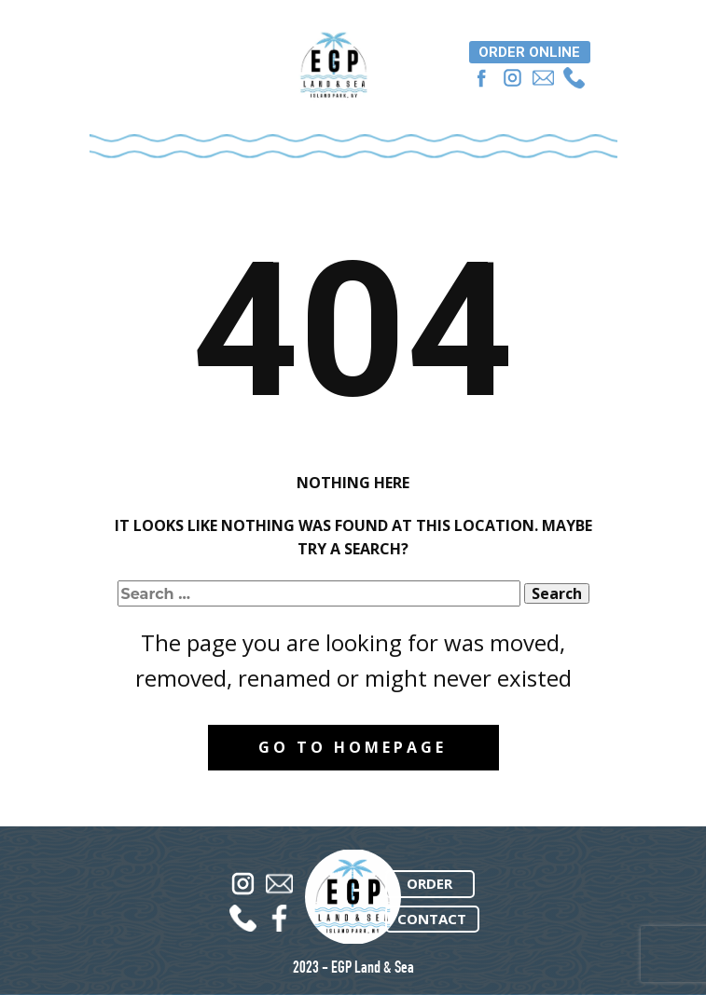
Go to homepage (352, 747)
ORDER (429, 883)
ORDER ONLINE (529, 52)
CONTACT (431, 918)
